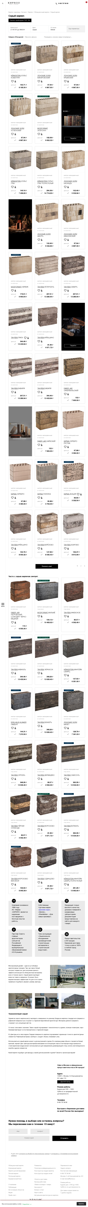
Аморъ (44, 235)
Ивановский (70, 235)
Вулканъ (71, 826)
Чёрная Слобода (17, 827)
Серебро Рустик (70, 442)
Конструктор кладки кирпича (44, 1171)
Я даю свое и (43, 1154)
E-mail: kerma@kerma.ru (68, 1179)
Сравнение (81, 3)
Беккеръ (44, 722)
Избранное (76, 3)
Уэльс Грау (19, 182)
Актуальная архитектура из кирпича (46, 1195)
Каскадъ (70, 182)
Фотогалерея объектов (16, 1190)
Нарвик (19, 287)
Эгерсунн (42, 129)
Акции (10, 1192)
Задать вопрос (66, 1168)
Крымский (70, 77)
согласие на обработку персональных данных (34, 1153)
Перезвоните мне (66, 1165)
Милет (70, 723)
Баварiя (18, 388)
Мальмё (46, 613)
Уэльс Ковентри (19, 77)
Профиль (72, 3)
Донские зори (44, 910)
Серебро (17, 494)
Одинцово (45, 879)
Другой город (65, 1081)
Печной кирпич (13, 1173)
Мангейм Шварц (73, 671)
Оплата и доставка (40, 1179)
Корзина (85, 3)
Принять (81, 1204)
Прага (17, 337)
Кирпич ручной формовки (16, 1171)
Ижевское (72, 613)
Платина (44, 494)
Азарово (71, 545)
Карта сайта (38, 1192)
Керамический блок (14, 1179)
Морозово (45, 826)
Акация (70, 494)
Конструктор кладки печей (43, 1173)
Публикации (12, 1187)
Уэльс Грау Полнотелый (45, 182)
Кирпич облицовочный (18, 122)
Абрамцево (45, 775)
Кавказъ (18, 669)
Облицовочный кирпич (15, 1165)
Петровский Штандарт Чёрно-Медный (19, 616)
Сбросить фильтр (31, 37)
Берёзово (45, 545)
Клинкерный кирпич (14, 1168)
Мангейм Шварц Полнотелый (73, 880)
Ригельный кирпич (14, 1176)
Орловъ (18, 775)
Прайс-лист (12, 1195)
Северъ (70, 287)
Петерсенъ (45, 287)
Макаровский (44, 77)
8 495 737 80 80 (63, 3)
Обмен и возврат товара (42, 1184)
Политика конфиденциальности (45, 1168)
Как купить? (38, 1187)
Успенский (17, 129)
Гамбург (18, 723)
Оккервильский (71, 389)
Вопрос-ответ (39, 1190)
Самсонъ (72, 775)
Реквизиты (37, 1165)
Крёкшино (45, 337)
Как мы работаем (40, 1182)
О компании (12, 1184)
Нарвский (46, 441)
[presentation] (23, 1146)
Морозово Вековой (19, 880)
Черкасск (45, 669)
